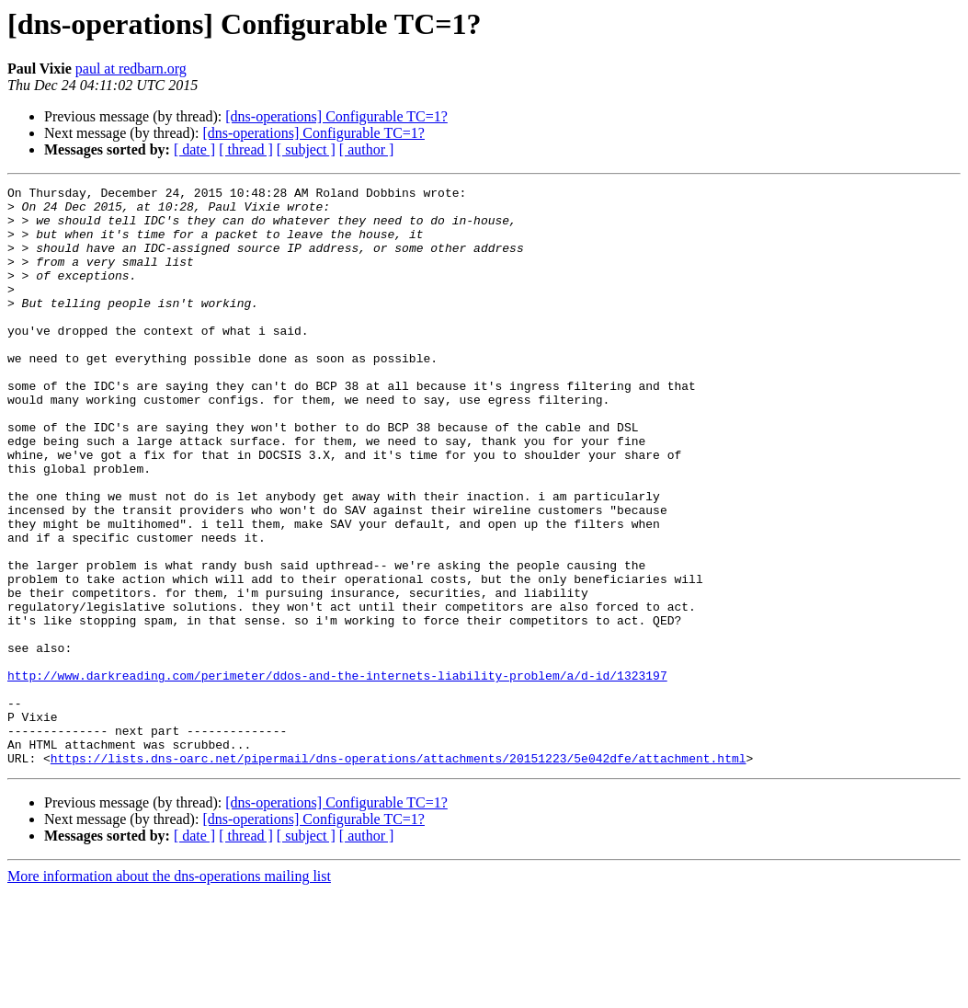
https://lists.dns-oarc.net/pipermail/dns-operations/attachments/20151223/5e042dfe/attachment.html (398, 873)
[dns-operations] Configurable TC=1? (336, 116)
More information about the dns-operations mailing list (169, 992)
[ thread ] (246, 149)
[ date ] (194, 149)
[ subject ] (306, 149)
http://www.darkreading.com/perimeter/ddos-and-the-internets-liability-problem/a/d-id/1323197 (337, 774)
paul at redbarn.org (131, 68)
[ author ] (366, 149)
